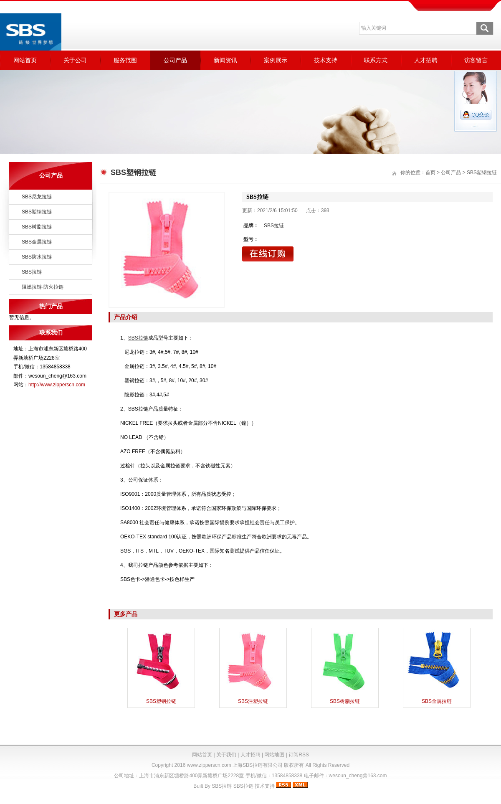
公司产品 (175, 60)
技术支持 (325, 60)
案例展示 (275, 60)
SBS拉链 (32, 272)
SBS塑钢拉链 (37, 212)
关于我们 (226, 755)
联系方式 (375, 60)
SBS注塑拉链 (253, 701)
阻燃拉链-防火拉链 (42, 287)
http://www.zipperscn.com (56, 385)
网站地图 (274, 755)
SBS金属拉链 (37, 242)
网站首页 (25, 60)
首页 (430, 172)
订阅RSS (298, 755)
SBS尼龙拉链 (37, 197)
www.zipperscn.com (209, 765)
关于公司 (75, 60)
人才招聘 (426, 60)
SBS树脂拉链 (37, 227)
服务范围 (125, 60)
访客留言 (476, 60)
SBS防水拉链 (37, 257)
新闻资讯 (225, 60)
